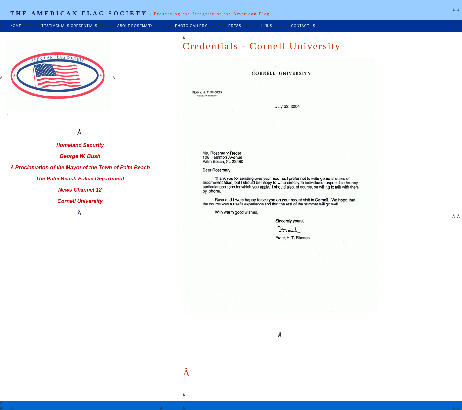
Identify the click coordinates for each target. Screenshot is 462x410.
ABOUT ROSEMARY (135, 26)
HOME (15, 26)
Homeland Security (80, 145)
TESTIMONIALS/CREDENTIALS (69, 26)
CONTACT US (303, 26)
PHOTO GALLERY (191, 26)
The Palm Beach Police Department (80, 178)
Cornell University (80, 201)
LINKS (266, 26)
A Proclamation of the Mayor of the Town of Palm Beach (80, 167)
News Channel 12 (80, 190)
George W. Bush (80, 156)
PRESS (235, 26)
